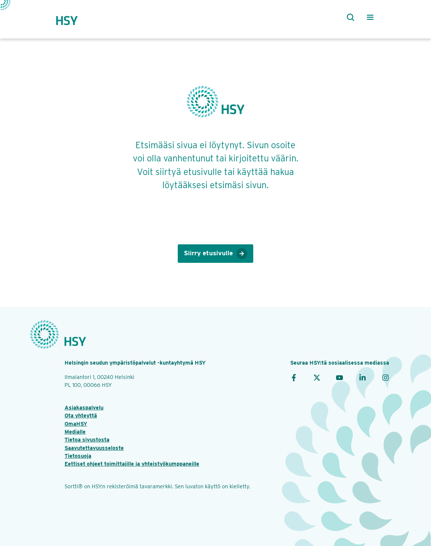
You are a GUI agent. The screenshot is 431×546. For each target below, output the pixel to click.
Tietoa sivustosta (87, 439)
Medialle (75, 431)
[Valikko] (370, 17)
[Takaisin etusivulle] (74, 17)
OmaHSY (76, 423)
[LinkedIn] (362, 377)
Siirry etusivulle (215, 253)
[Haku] (349, 17)
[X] (316, 377)
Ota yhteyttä (81, 415)
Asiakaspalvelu (84, 407)
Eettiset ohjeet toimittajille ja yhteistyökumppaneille (132, 463)
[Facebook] (293, 377)
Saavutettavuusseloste (94, 448)
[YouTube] (339, 377)
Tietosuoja (78, 455)
